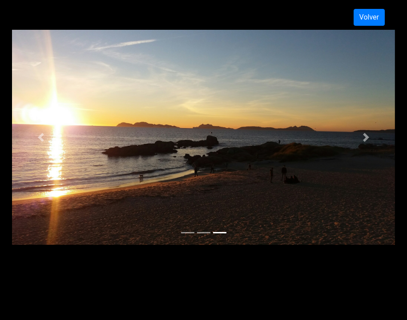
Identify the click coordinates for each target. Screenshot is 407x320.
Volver (369, 17)
